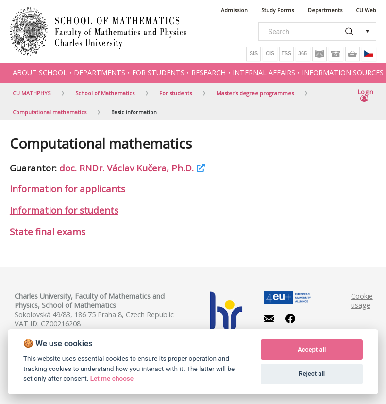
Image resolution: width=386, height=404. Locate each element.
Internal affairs (264, 72)
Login (365, 95)
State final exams (47, 231)
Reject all (312, 373)
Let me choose (112, 378)
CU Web (366, 10)
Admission (234, 10)
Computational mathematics (49, 112)
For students (158, 72)
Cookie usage (362, 300)
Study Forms (277, 10)
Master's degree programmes (255, 93)
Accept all (312, 349)
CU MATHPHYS (31, 93)
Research (208, 72)
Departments (325, 10)
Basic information (134, 112)
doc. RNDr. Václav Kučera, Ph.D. (126, 168)
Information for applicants (67, 189)
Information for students (64, 210)
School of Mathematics (104, 93)
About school (40, 72)
